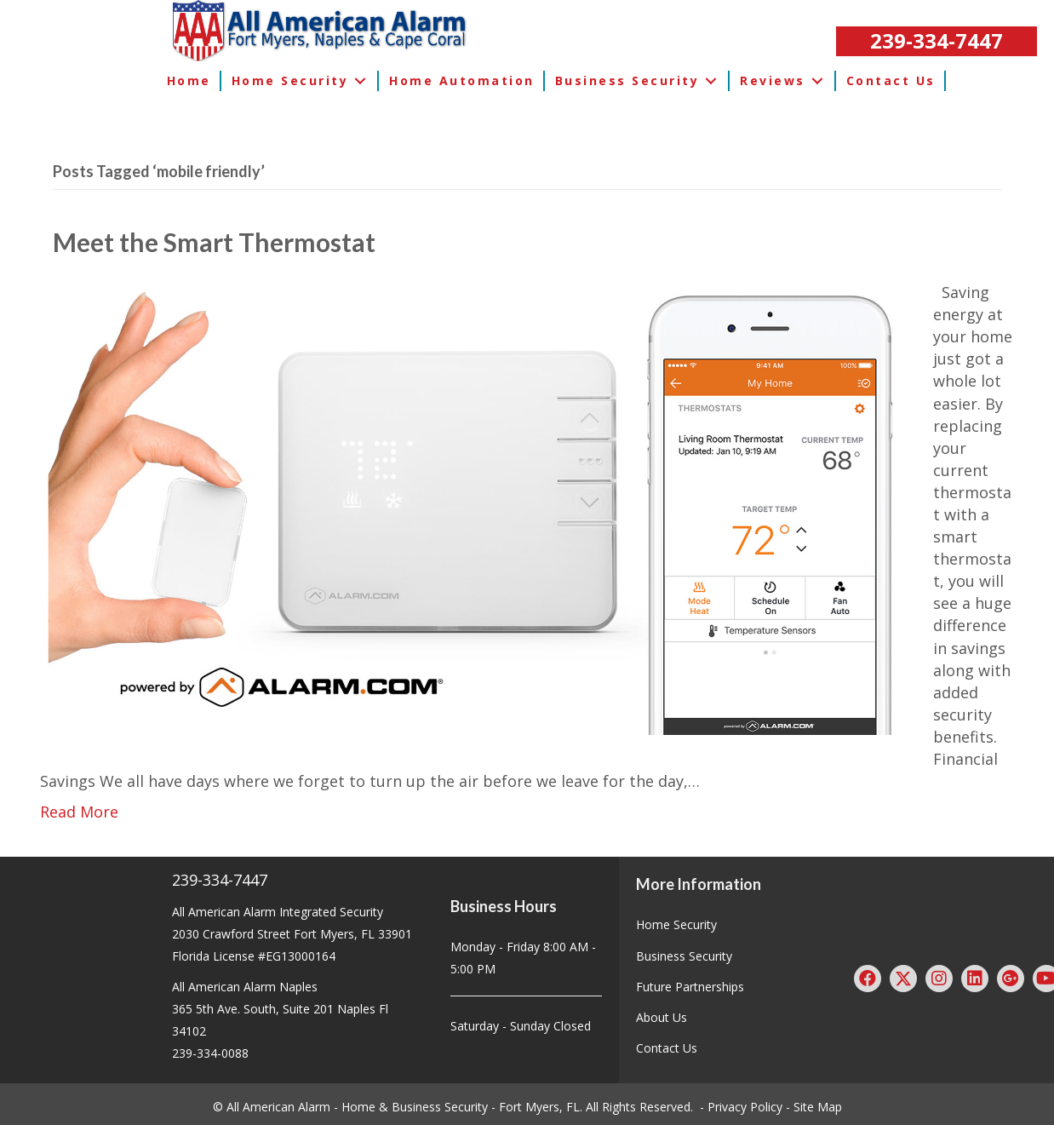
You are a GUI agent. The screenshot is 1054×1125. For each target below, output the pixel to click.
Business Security (684, 956)
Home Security (676, 924)
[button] (936, 41)
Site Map (817, 1107)
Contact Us (666, 1048)
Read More (79, 811)
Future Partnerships (690, 987)
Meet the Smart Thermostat (214, 242)
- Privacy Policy (741, 1107)
